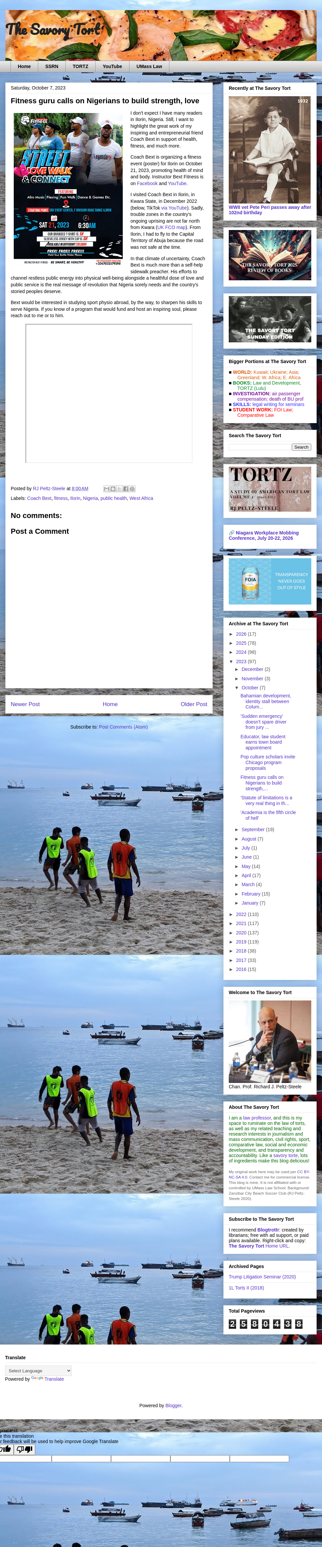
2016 (242, 969)
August (249, 839)
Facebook (147, 183)
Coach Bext (39, 498)
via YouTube (174, 208)
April (246, 875)
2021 (242, 923)
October (250, 687)
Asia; (294, 372)
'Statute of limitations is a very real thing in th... (266, 800)
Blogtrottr (268, 1230)
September (253, 829)
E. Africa (292, 377)
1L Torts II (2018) (246, 1288)
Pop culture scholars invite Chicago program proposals (267, 762)
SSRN (51, 66)
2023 (242, 661)
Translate (47, 1379)
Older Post (194, 704)
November (252, 678)
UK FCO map (171, 227)
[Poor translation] (24, 1449)
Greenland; (249, 377)
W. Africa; (272, 377)
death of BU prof (286, 399)
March (248, 884)
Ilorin (75, 498)
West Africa (141, 498)
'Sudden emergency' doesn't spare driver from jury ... (263, 721)
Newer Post (25, 704)
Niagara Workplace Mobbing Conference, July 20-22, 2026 (264, 535)
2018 (242, 951)
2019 (242, 941)
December (252, 669)
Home (24, 66)
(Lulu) (260, 388)
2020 (242, 932)
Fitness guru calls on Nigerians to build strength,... (261, 783)
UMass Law (149, 66)
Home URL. (259, 1246)
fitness (60, 498)
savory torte (285, 1155)
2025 (242, 643)
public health (114, 498)
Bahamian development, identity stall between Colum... (265, 701)
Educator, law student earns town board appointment (262, 742)
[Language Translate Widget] (38, 1371)
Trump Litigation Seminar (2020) (262, 1276)
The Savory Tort (52, 29)
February (251, 894)
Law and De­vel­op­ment (276, 383)
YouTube (112, 66)
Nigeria (90, 498)
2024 (242, 652)
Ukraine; (279, 372)
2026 (242, 634)
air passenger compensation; (267, 396)
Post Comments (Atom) (123, 727)
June (247, 857)
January (250, 903)
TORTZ (80, 66)
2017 (242, 960)
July (246, 848)
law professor (257, 1118)
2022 (242, 914)
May (246, 866)
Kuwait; (261, 372)
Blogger (173, 1405)
